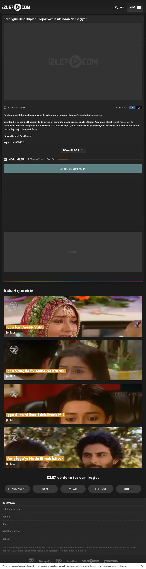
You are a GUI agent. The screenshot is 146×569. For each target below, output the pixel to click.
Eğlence (101, 488)
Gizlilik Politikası (11, 531)
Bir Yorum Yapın (73, 169)
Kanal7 (31, 561)
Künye (5, 524)
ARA (119, 8)
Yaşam (73, 488)
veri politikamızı (104, 565)
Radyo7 (45, 561)
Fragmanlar (17, 488)
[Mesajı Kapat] (142, 566)
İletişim (6, 538)
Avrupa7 (59, 561)
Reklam (6, 516)
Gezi (45, 488)
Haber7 (90, 561)
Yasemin (111, 561)
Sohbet (129, 488)
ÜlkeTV (72, 561)
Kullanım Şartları (11, 509)
